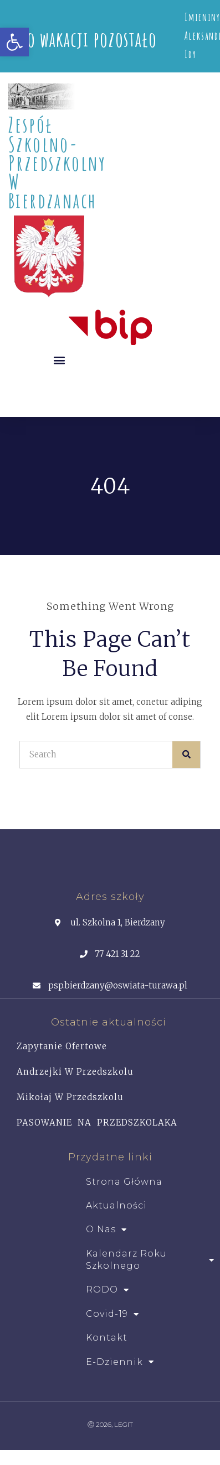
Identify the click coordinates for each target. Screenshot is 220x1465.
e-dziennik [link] (120, 1362)
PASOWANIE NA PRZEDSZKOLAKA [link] (97, 1122)
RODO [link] (107, 1290)
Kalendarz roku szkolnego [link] (150, 1259)
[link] (14, 42)
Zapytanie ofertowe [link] (62, 1046)
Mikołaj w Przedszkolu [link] (70, 1097)
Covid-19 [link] (112, 1314)
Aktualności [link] (116, 1205)
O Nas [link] (106, 1229)
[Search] (186, 754)
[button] (59, 359)
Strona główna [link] (124, 1181)
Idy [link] (191, 54)
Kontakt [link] (106, 1337)
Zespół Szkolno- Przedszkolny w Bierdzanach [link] (57, 162)
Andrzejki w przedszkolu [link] (75, 1071)
